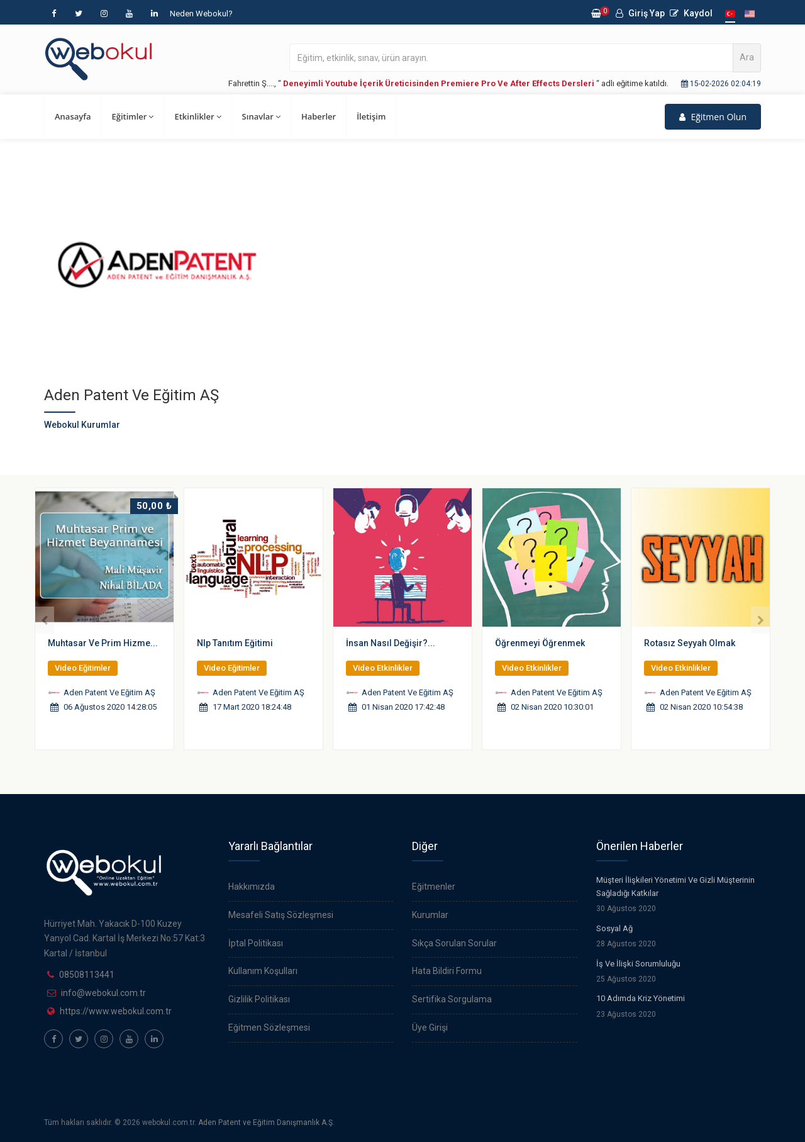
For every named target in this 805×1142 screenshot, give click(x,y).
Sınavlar (261, 116)
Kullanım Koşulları (262, 971)
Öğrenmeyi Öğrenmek (540, 643)
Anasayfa (73, 116)
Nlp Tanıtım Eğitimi (235, 643)
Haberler (318, 116)
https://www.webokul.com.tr (116, 1011)
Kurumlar (430, 915)
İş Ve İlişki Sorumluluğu (638, 963)
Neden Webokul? (201, 13)
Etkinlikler (197, 116)
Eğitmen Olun (713, 117)
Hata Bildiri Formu (447, 971)
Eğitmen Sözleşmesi (269, 1027)
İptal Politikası (255, 943)
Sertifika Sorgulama (452, 999)
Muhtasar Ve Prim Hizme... (103, 643)
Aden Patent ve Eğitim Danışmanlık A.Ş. (266, 1122)
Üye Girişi (430, 1027)
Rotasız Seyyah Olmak (689, 643)
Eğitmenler (433, 887)
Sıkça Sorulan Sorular (454, 943)
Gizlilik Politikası (259, 999)
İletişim (371, 116)
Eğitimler (132, 116)
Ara (747, 57)
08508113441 (86, 975)
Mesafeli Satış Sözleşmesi (280, 915)
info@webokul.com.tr (103, 993)
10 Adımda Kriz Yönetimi (640, 998)
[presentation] (44, 620)
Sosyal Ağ (614, 928)
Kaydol (691, 13)
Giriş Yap (640, 13)
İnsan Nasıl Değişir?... (390, 643)
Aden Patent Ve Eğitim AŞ (109, 692)
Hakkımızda (251, 887)
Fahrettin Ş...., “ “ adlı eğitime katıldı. (448, 83)
